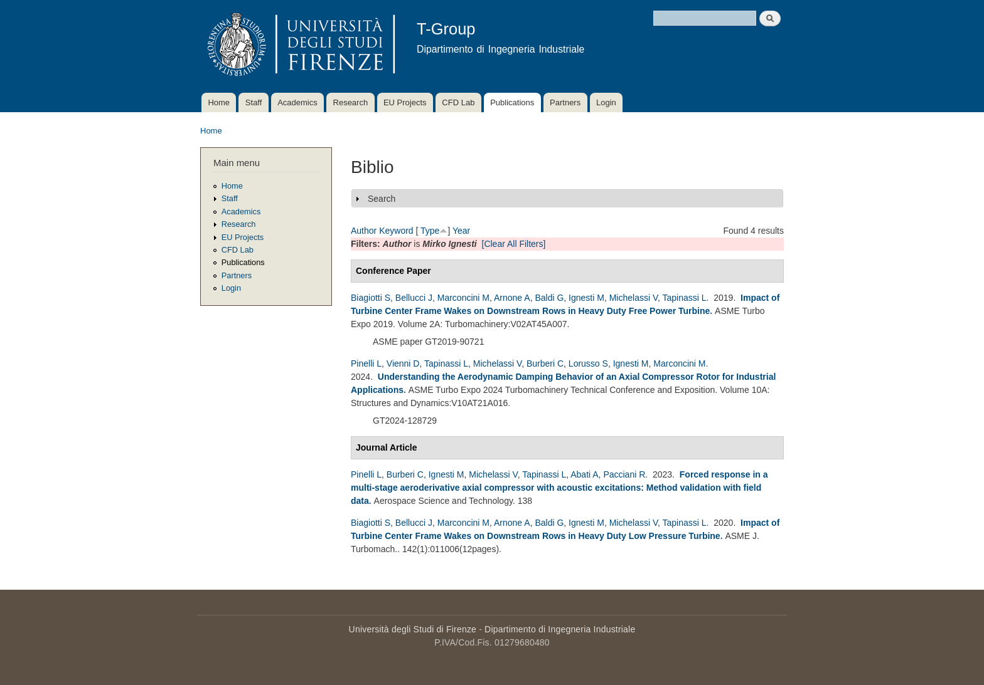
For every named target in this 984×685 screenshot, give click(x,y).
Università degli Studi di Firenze (412, 629)
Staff (253, 102)
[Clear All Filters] (514, 244)
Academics (297, 102)
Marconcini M (463, 298)
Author (364, 231)
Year (461, 231)
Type (429, 231)
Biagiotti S (370, 298)
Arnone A (512, 298)
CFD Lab (458, 102)
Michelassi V (633, 298)
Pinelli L (366, 363)
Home (219, 102)
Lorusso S (588, 363)
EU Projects (405, 102)
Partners (565, 102)
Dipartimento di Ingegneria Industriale (559, 629)
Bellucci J (413, 298)
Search (381, 199)
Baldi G (549, 298)
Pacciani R (624, 474)
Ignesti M (586, 298)
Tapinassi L (685, 298)
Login (606, 102)
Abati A (584, 474)
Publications (512, 102)
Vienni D (403, 363)
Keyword (396, 231)
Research (350, 102)
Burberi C (545, 363)
